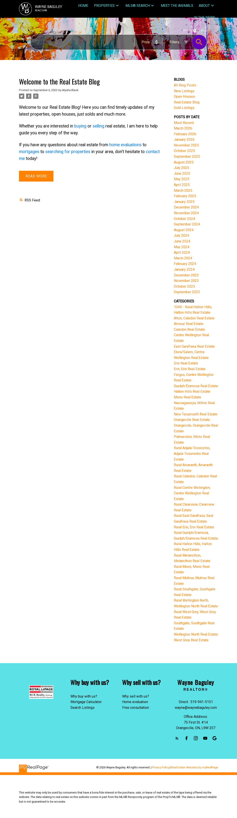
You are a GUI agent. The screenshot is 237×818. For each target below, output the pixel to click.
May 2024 (181, 247)
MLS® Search (137, 6)
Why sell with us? (135, 696)
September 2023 (187, 292)
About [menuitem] (204, 6)
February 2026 (185, 134)
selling (98, 126)
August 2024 (183, 230)
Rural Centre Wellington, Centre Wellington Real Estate (192, 493)
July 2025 (181, 168)
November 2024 (186, 213)
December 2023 (186, 275)
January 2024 (184, 269)
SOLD (204, 30)
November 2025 (186, 145)
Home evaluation (135, 702)
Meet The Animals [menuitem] (177, 6)
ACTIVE (187, 30)
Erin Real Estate (186, 363)
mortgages (29, 151)
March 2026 (183, 128)
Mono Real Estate (187, 397)
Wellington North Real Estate (196, 634)
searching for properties (67, 151)
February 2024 (185, 264)
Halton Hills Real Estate (192, 391)
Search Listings (82, 707)
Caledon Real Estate (189, 329)
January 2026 (184, 139)
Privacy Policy (160, 767)
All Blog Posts (185, 85)
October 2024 (184, 219)
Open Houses (184, 96)
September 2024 (187, 224)
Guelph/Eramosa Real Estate (196, 386)
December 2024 (186, 207)
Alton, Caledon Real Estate (194, 318)
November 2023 (186, 281)
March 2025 (183, 190)
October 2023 (184, 286)
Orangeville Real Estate (192, 420)
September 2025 (187, 156)
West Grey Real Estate (191, 640)
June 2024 (182, 241)
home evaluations (125, 144)
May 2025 (181, 179)
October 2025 (184, 151)
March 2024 (183, 258)
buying (80, 126)
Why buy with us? (83, 696)
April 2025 (182, 185)
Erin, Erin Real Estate (189, 369)
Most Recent (184, 123)
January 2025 (184, 202)
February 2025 (185, 196)
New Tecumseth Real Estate (195, 414)
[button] (177, 738)
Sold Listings (184, 108)
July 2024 (181, 235)
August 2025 (183, 162)
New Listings (184, 91)
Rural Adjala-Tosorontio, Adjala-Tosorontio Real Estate (192, 453)
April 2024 (182, 252)
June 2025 (182, 173)
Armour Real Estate (188, 324)
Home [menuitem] (83, 6)
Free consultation (135, 707)
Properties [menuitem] (104, 6)
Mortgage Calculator (86, 702)
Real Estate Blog (186, 102)
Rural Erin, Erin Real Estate (194, 527)
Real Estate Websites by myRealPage (194, 767)
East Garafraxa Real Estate (194, 346)
